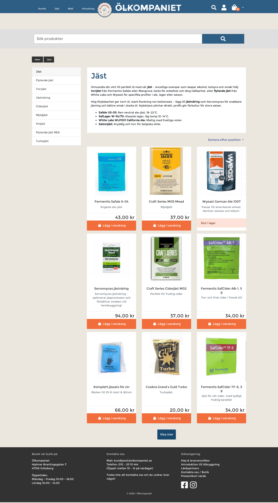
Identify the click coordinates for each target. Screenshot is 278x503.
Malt (70, 26)
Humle (42, 26)
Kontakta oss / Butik (195, 473)
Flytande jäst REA (48, 133)
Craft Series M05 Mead (166, 202)
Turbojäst (42, 142)
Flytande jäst (44, 81)
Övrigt (106, 26)
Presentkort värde (193, 476)
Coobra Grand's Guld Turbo (166, 387)
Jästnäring (43, 98)
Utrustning (88, 26)
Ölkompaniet (148, 7)
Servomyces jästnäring (111, 289)
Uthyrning (145, 26)
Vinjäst (40, 124)
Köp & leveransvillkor (195, 461)
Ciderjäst (42, 107)
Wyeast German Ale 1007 (221, 202)
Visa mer (166, 435)
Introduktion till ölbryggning (200, 465)
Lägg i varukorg (111, 226)
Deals (162, 26)
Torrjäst (41, 89)
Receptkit (124, 26)
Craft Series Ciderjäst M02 (166, 289)
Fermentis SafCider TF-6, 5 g (221, 389)
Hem (37, 60)
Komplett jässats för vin (111, 387)
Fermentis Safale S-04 (111, 202)
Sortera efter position (224, 140)
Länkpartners (190, 469)
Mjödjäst (42, 116)
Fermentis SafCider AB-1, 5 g (221, 291)
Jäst (56, 26)
